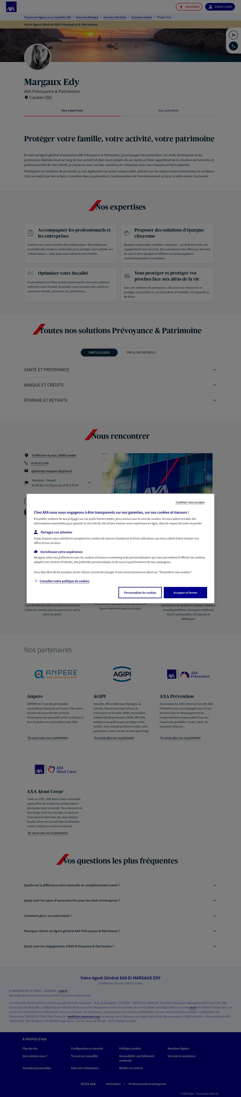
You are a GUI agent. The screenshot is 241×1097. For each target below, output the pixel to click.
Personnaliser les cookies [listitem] (140, 592)
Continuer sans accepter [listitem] (190, 502)
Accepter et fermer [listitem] (185, 592)
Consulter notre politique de (64, 581)
